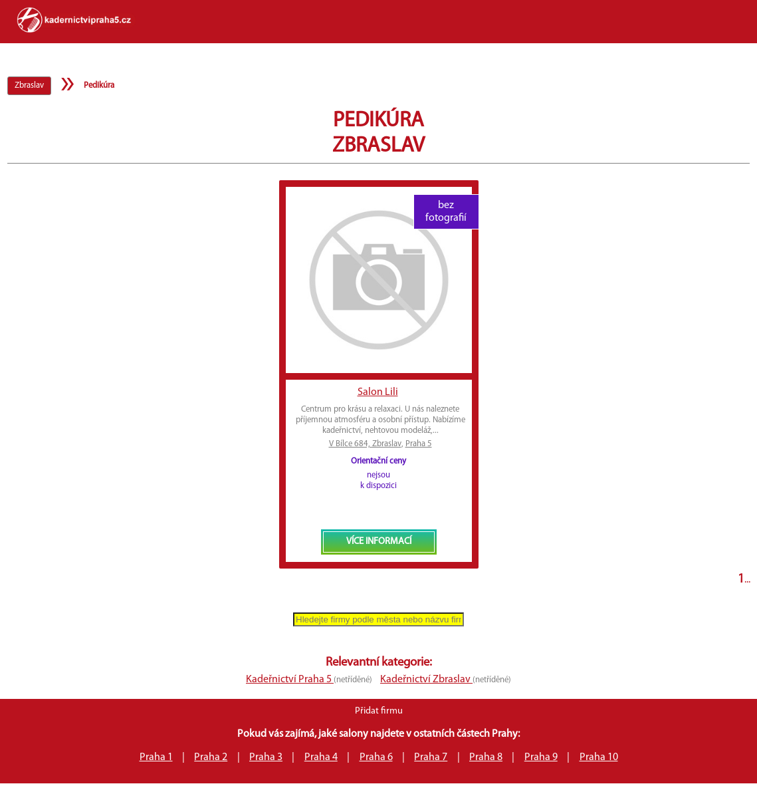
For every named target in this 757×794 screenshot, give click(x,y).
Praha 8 (485, 757)
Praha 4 (321, 757)
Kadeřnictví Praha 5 (290, 679)
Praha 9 (541, 757)
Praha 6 (376, 757)
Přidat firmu (379, 711)
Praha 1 (156, 757)
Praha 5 (418, 444)
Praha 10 (599, 757)
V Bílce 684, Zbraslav (365, 444)
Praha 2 (210, 757)
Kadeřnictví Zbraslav (426, 679)
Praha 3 (265, 757)
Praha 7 (430, 757)
